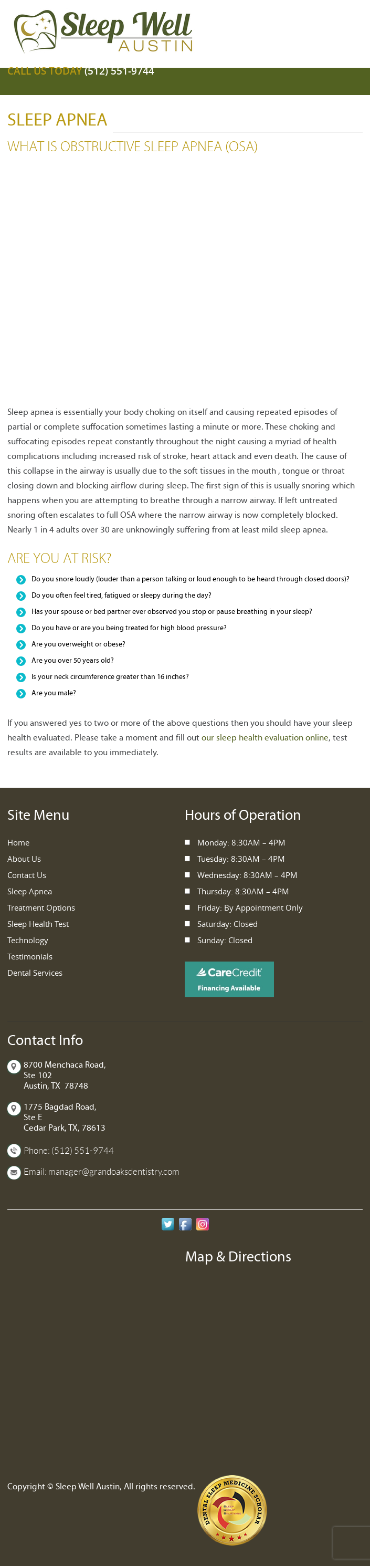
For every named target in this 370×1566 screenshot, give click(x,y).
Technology (27, 940)
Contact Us (26, 875)
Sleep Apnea (29, 891)
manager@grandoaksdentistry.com (113, 1171)
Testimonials (29, 956)
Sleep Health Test (38, 923)
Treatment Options (41, 907)
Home (18, 842)
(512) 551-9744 (119, 71)
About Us (24, 858)
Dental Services (34, 972)
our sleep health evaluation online (265, 738)
